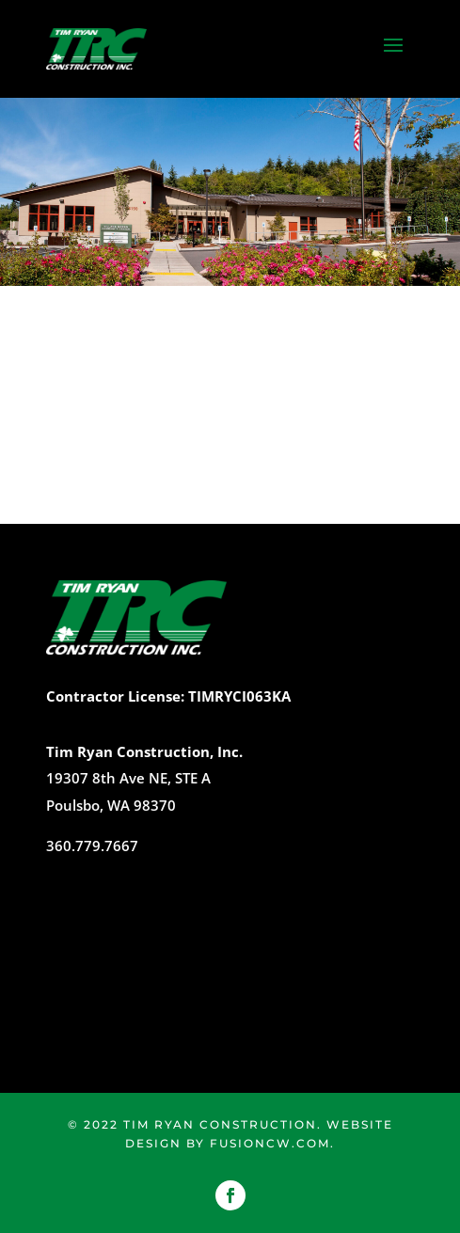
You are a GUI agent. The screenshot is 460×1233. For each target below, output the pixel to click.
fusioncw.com (270, 1143)
